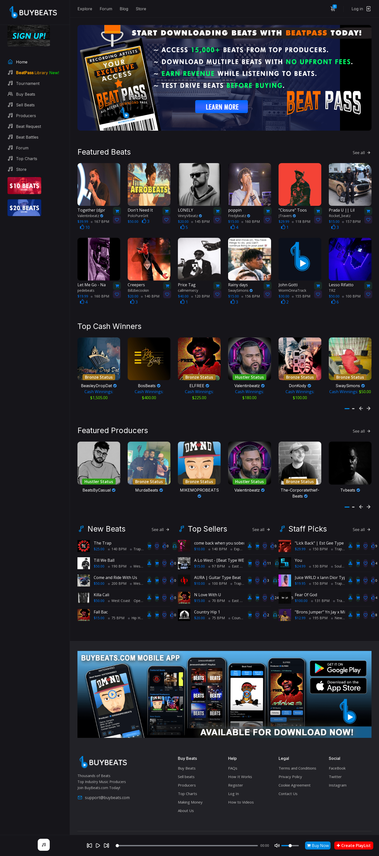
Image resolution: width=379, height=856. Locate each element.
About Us (186, 797)
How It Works (240, 763)
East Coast (238, 553)
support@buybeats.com (103, 784)
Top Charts (187, 780)
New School (342, 604)
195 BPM (318, 604)
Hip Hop (136, 604)
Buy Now (318, 845)
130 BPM (318, 553)
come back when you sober (219, 530)
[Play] (98, 846)
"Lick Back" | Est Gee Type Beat (324, 530)
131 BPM (320, 587)
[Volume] (290, 845)
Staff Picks (308, 516)
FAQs (232, 755)
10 (85, 220)
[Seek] (187, 845)
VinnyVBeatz (190, 209)
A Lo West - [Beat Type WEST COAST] (229, 547)
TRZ (332, 284)
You (298, 547)
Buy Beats (187, 755)
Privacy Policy (290, 763)
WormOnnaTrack (292, 284)
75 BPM (116, 604)
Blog (124, 8)
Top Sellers (207, 516)
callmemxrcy (188, 284)
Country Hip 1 (207, 599)
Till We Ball (104, 547)
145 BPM (200, 214)
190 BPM (117, 553)
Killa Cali (101, 581)
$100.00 (301, 587)
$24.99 (300, 553)
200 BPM (117, 570)
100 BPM (351, 289)
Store (141, 8)
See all (362, 146)
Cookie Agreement (295, 772)
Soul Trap (340, 553)
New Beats (106, 516)
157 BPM (351, 214)
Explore (84, 8)
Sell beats (186, 763)
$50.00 (99, 553)
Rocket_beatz (340, 209)
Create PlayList (354, 845)
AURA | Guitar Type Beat (217, 564)
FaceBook (337, 755)
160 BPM (250, 214)
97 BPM (216, 553)
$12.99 (300, 604)
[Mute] (277, 846)
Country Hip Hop (243, 604)
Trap (135, 536)
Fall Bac (101, 599)
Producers (187, 772)
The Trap (102, 530)
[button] (347, 398)
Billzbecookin (138, 284)
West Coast (141, 553)
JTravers (287, 209)
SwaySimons (240, 284)
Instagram (338, 772)
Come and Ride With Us (115, 564)
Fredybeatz (239, 209)
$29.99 (300, 536)
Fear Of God (306, 581)
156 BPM (250, 289)
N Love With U (207, 581)
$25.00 (99, 536)
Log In (233, 780)
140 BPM (150, 289)
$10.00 (199, 536)
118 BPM (301, 214)
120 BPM (200, 289)
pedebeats (85, 284)
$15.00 (99, 604)
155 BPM (301, 289)
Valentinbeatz (90, 209)
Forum (106, 8)
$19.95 (300, 570)
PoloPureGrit (138, 209)
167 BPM (100, 214)
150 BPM (318, 536)
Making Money (190, 789)
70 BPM (216, 587)
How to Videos (241, 789)
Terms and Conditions (297, 755)
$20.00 (199, 604)
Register (235, 772)
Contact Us (288, 780)
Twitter (335, 763)
